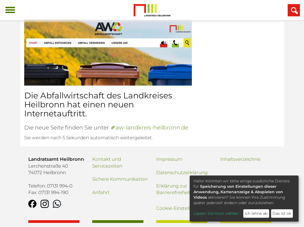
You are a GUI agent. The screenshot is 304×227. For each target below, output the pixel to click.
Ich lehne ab (256, 213)
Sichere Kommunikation (120, 179)
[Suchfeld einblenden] (294, 10)
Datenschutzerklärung (182, 172)
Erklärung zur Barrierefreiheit (173, 189)
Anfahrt (101, 192)
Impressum (169, 159)
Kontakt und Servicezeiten (107, 162)
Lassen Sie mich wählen (216, 213)
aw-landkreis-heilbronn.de (152, 127)
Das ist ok (281, 213)
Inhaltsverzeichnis (240, 159)
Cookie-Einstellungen (180, 208)
